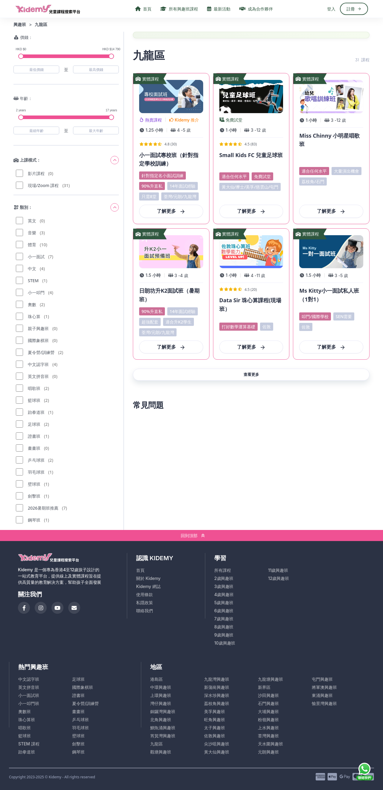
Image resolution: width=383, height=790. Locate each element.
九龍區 (156, 743)
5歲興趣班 (223, 602)
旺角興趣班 (214, 719)
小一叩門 (36, 292)
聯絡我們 (144, 610)
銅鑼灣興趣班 (162, 711)
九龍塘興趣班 (270, 679)
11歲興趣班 (278, 570)
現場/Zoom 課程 (43, 185)
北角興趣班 (160, 719)
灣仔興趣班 (160, 703)
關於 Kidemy (148, 578)
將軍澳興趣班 (324, 687)
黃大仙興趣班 (216, 751)
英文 (32, 221)
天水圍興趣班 (270, 743)
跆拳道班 (36, 412)
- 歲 (184, 130)
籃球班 (34, 400)
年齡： (22, 98)
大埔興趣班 (268, 711)
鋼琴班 (34, 520)
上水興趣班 (268, 727)
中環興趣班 (160, 687)
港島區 (156, 679)
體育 (32, 244)
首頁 (140, 570)
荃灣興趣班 (268, 735)
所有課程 (222, 570)
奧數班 (24, 711)
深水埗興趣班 (216, 695)
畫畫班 (34, 448)
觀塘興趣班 (160, 751)
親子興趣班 (38, 328)
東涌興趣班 (322, 695)
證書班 (34, 436)
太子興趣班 (214, 727)
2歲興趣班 (223, 578)
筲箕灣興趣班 (162, 735)
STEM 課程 (28, 743)
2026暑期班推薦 (43, 508)
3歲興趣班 (223, 586)
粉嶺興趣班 (268, 719)
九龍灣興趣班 (216, 679)
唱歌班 (34, 388)
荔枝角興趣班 (216, 703)
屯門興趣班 (322, 679)
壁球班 (34, 484)
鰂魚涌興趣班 (162, 727)
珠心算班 (26, 719)
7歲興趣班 (223, 618)
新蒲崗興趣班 (216, 687)
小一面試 (36, 256)
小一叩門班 (28, 703)
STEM (33, 280)
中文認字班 (38, 364)
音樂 (32, 233)
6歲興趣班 (223, 610)
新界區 (264, 687)
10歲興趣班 (224, 642)
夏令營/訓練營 (41, 352)
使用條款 (144, 594)
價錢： (23, 37)
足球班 (34, 424)
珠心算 (34, 316)
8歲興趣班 (223, 626)
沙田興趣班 (268, 695)
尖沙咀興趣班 (216, 743)
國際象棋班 (38, 340)
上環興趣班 (160, 695)
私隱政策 (144, 602)
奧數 (32, 304)
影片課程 (36, 173)
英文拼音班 (38, 376)
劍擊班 (34, 496)
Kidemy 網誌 (148, 586)
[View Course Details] (171, 148)
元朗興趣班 (268, 751)
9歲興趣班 (223, 634)
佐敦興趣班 (214, 735)
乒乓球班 (36, 460)
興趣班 (19, 24)
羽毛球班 (36, 472)
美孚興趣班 (214, 711)
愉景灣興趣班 (324, 703)
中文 (32, 268)
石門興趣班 (268, 703)
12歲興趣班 (278, 578)
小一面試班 (28, 695)
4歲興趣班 (224, 594)
